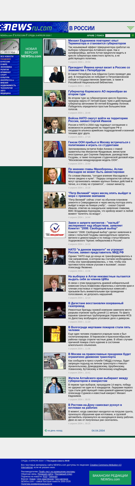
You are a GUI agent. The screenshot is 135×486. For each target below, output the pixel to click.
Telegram (53, 476)
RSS (45, 476)
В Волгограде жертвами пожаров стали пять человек (99, 329)
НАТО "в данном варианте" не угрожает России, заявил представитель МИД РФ (96, 251)
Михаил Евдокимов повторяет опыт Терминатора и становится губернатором (97, 42)
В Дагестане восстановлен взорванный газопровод (95, 305)
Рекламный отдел (63, 474)
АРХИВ (90, 35)
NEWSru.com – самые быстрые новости (40, 481)
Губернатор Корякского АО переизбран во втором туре (97, 93)
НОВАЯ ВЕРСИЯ (31, 52)
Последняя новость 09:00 (58, 461)
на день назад (54, 430)
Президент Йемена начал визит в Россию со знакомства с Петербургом (99, 69)
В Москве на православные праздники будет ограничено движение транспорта (99, 355)
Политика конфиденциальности (36, 484)
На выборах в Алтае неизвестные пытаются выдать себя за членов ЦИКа (99, 278)
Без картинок (61, 479)
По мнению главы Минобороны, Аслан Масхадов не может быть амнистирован (96, 170)
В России (82, 28)
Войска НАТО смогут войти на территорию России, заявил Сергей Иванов (98, 120)
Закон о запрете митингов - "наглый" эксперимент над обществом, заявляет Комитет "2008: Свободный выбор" (95, 225)
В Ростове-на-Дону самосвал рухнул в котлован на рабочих (95, 406)
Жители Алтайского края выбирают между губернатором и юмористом (98, 379)
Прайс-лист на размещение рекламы (57, 471)
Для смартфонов (45, 479)
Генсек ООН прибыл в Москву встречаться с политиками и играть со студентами (99, 144)
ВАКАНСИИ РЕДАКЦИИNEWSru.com (110, 477)
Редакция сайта (45, 474)
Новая (32, 479)
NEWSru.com (6, 35)
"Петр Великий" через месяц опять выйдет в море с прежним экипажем (99, 194)
